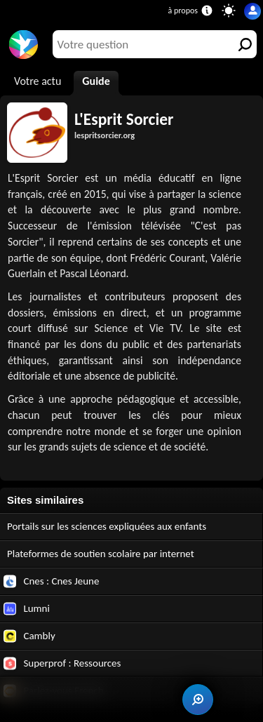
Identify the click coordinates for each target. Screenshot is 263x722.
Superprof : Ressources (62, 663)
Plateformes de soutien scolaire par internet (100, 553)
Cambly (29, 636)
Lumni (27, 608)
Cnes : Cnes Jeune (51, 581)
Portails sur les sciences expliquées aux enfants (106, 526)
